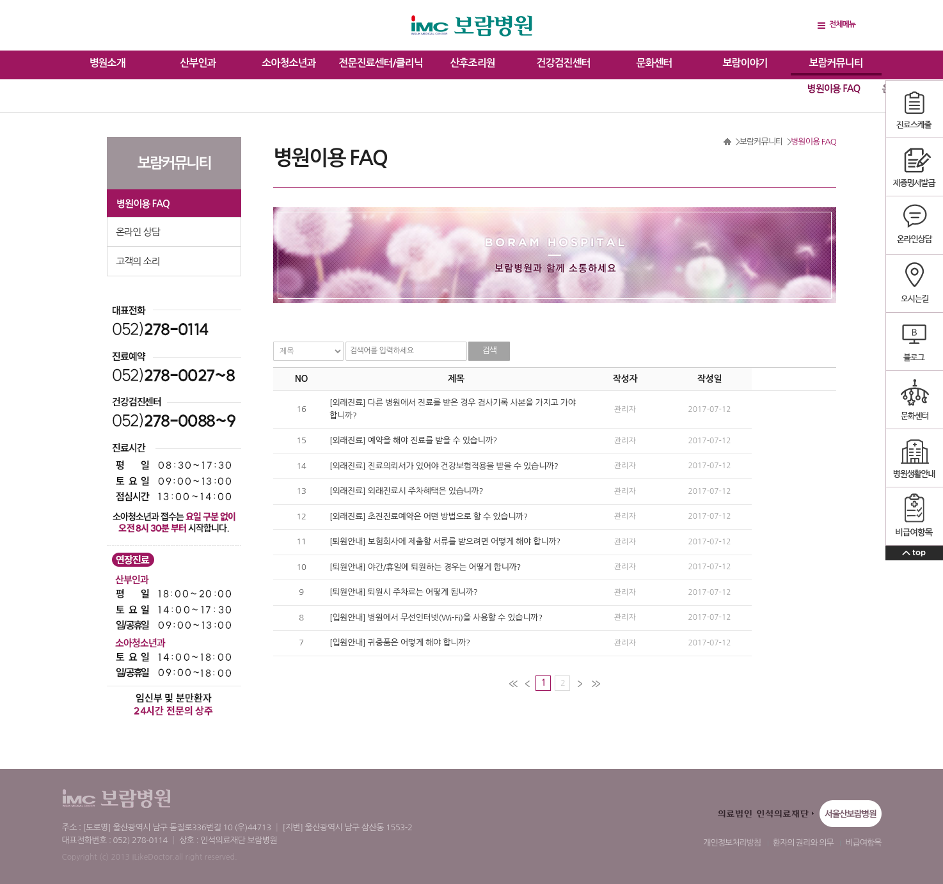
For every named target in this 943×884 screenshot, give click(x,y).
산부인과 (198, 63)
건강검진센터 (563, 63)
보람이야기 (744, 63)
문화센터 (654, 63)
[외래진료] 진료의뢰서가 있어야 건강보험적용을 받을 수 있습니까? (444, 466)
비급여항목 (863, 843)
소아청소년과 (288, 63)
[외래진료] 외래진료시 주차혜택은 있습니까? (406, 491)
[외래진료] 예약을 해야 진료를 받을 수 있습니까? (413, 440)
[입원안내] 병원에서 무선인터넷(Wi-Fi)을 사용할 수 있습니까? (436, 617)
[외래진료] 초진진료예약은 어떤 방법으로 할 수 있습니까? (428, 516)
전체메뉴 (842, 24)
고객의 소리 (138, 261)
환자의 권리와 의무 (803, 843)
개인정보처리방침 (732, 843)
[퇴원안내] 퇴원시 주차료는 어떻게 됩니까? (403, 592)
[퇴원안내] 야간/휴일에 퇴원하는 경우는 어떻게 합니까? (425, 567)
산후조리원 (472, 63)
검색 (489, 350)
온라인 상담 (138, 232)
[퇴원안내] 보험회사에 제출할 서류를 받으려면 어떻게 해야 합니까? (444, 541)
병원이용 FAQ (833, 88)
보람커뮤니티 (835, 63)
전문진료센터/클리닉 (380, 63)
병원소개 (107, 63)
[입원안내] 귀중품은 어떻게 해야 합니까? (399, 642)
